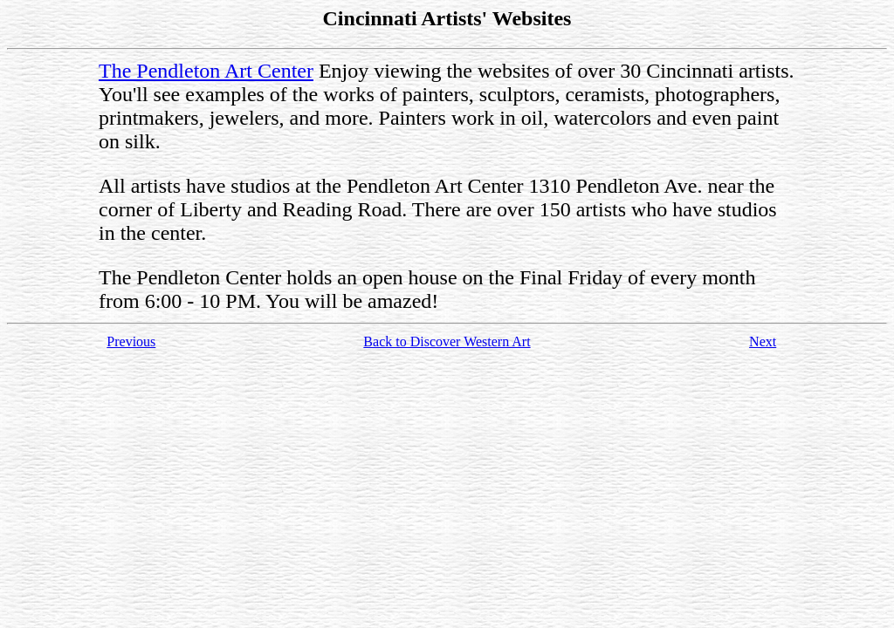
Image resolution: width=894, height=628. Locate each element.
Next (762, 341)
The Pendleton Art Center (206, 70)
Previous (131, 341)
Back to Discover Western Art (446, 341)
